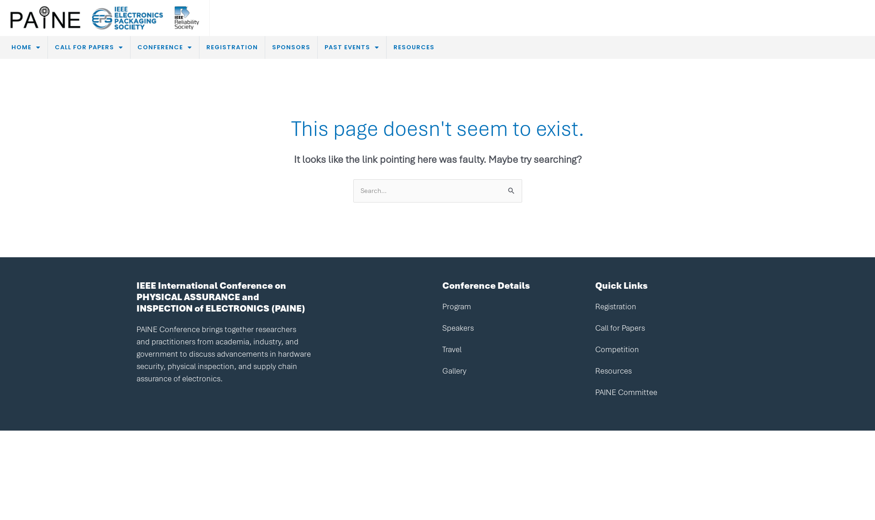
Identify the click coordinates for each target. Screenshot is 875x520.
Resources (613, 371)
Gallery (454, 371)
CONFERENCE (164, 47)
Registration (615, 307)
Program (456, 307)
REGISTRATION (232, 47)
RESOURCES (414, 47)
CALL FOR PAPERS (89, 47)
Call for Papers (620, 328)
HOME (26, 47)
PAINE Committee (626, 392)
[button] (26, 47)
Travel (451, 349)
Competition (617, 349)
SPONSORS (291, 47)
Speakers (458, 328)
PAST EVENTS (352, 47)
